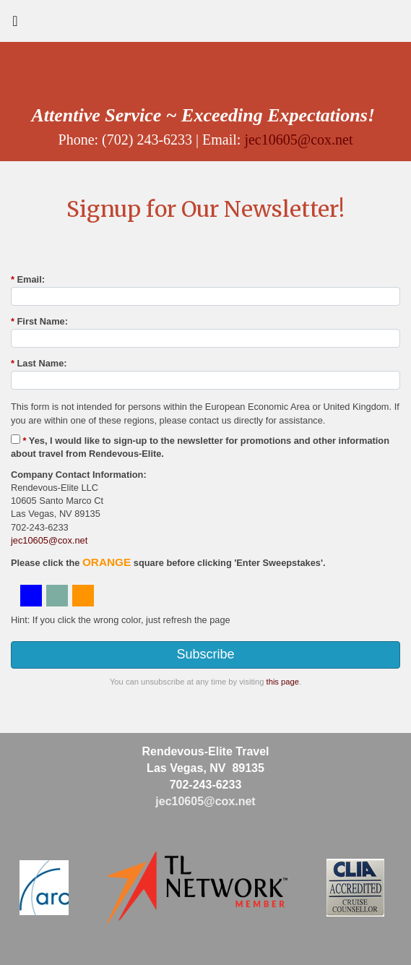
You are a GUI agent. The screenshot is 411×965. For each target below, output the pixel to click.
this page (283, 681)
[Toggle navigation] (15, 24)
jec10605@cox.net (298, 139)
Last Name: (39, 363)
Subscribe (205, 654)
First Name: (39, 321)
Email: (28, 279)
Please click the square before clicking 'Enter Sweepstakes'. (168, 562)
